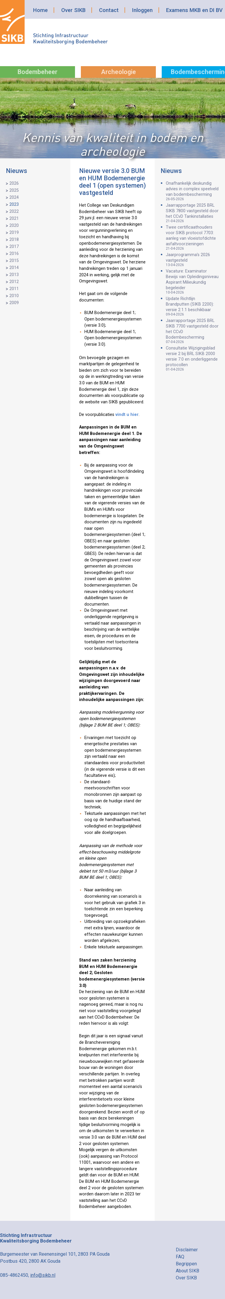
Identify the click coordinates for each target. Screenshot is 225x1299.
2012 (14, 281)
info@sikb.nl (42, 1275)
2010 (14, 295)
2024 (14, 197)
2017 (14, 246)
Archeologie (118, 72)
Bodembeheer (37, 72)
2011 (14, 288)
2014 (14, 267)
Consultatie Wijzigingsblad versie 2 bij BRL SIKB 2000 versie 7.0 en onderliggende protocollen (192, 358)
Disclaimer (187, 1249)
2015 (14, 260)
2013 (14, 274)
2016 (14, 253)
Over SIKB (73, 10)
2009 (14, 302)
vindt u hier (127, 414)
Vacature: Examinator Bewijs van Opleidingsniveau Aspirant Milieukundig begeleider (192, 281)
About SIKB (187, 1271)
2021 (14, 218)
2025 (14, 190)
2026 (14, 183)
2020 (14, 225)
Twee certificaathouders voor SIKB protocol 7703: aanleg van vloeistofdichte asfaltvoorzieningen (192, 238)
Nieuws (16, 170)
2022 (14, 211)
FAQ (180, 1256)
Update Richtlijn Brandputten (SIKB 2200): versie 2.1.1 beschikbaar (192, 306)
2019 (14, 232)
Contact (109, 10)
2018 (14, 239)
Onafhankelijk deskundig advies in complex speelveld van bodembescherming (192, 191)
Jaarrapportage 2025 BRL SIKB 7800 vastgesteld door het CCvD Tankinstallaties (192, 213)
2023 (14, 204)
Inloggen (142, 10)
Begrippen (186, 1264)
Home (40, 10)
